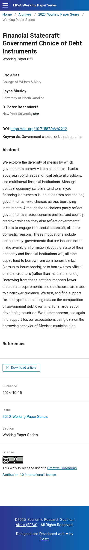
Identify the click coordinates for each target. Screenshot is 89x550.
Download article (23, 368)
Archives (25, 14)
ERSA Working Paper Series (35, 5)
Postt (44, 539)
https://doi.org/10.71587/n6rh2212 (39, 129)
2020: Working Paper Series (59, 14)
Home (7, 14)
